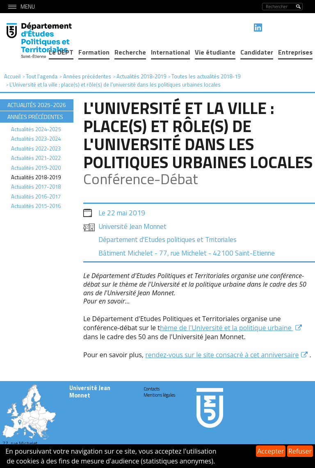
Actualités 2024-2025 (36, 129)
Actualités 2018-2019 (36, 177)
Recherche (130, 52)
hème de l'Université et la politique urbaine (226, 327)
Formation (94, 52)
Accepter (270, 451)
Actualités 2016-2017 (36, 196)
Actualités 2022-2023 (36, 148)
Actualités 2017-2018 (36, 187)
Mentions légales (159, 395)
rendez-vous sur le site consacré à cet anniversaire (222, 354)
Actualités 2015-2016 (36, 206)
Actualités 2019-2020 (36, 168)
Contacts (152, 389)
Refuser (300, 451)
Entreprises (295, 52)
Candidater (256, 52)
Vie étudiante (215, 52)
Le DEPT (61, 52)
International (170, 52)
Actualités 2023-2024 (36, 139)
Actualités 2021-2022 (36, 158)
